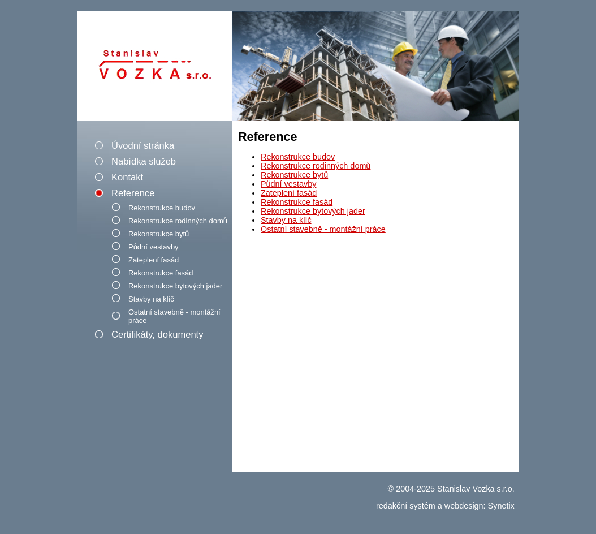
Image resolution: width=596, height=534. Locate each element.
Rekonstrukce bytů (158, 234)
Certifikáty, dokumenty (157, 334)
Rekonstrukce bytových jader (175, 286)
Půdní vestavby (153, 247)
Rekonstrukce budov (161, 208)
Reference (132, 193)
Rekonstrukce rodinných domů (177, 221)
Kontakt (127, 177)
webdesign (463, 505)
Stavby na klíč (151, 299)
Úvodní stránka (142, 145)
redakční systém (405, 505)
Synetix (501, 505)
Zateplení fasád (153, 260)
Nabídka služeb (143, 161)
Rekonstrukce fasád (160, 273)
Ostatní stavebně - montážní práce (174, 316)
